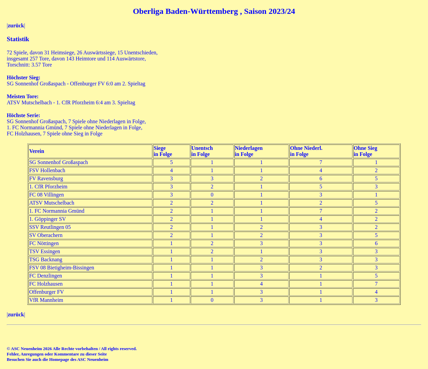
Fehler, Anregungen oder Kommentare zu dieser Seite (57, 354)
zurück (16, 25)
